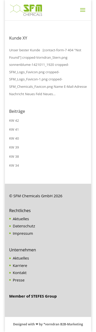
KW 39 (14, 147)
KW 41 (14, 129)
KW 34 (14, 165)
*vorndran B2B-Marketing (63, 324)
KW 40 (14, 138)
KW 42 (14, 120)
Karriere (20, 265)
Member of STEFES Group (33, 296)
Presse (19, 279)
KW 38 (14, 156)
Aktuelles (21, 218)
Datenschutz (24, 225)
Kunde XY (18, 38)
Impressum (23, 233)
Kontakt (20, 272)
